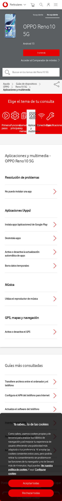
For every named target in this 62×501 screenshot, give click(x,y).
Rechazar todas (31, 493)
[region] (31, 457)
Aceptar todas (31, 483)
